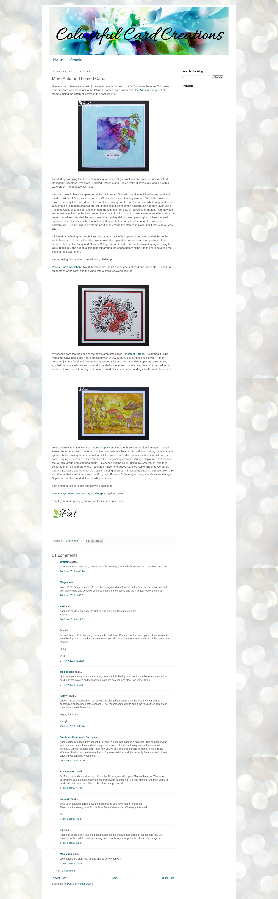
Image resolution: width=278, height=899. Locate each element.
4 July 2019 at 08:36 (71, 843)
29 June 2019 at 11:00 (72, 760)
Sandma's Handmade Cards (76, 737)
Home (58, 59)
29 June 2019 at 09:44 (72, 726)
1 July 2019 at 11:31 (71, 788)
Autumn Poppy (148, 89)
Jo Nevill (65, 799)
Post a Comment (65, 870)
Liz (61, 830)
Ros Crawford (68, 771)
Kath (62, 606)
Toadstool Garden (134, 353)
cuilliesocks (67, 671)
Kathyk (64, 695)
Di (61, 630)
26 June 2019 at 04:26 (72, 571)
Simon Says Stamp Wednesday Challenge (77, 493)
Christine (65, 562)
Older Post (168, 877)
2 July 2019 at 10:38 (71, 818)
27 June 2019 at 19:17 (72, 684)
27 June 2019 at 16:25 (72, 660)
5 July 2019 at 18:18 (71, 863)
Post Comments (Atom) (80, 883)
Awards (76, 59)
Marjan (64, 582)
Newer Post (59, 877)
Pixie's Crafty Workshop (66, 266)
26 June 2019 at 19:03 (72, 619)
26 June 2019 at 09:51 (72, 595)
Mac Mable (66, 854)
